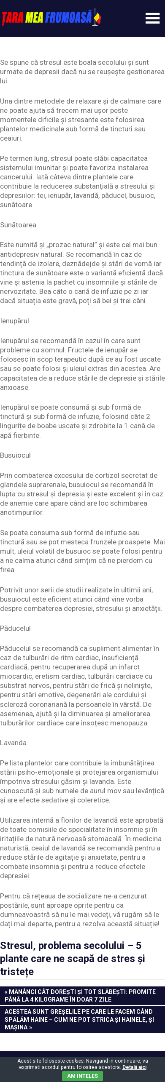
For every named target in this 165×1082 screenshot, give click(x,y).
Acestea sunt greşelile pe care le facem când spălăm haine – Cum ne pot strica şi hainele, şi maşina (79, 1018)
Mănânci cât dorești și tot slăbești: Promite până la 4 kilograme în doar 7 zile (80, 995)
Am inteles (82, 1076)
